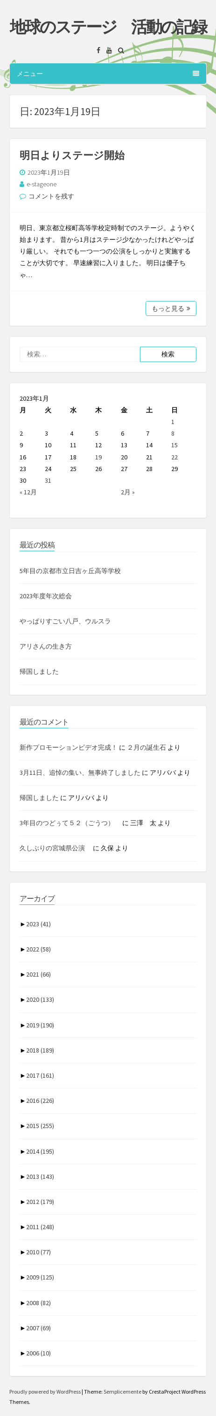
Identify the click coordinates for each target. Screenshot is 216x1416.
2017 (40, 1075)
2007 (38, 1328)
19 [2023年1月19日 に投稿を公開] (98, 457)
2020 (40, 999)
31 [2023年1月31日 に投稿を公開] (48, 480)
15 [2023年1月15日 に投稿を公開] (174, 445)
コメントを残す (51, 196)
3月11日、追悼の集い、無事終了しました (80, 772)
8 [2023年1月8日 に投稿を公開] (172, 433)
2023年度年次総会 (46, 596)
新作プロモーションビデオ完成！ (69, 747)
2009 (40, 1277)
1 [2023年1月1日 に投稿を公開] (172, 421)
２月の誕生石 (146, 747)
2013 (40, 1176)
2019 (40, 1025)
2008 (38, 1303)
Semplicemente (122, 1391)
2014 (40, 1151)
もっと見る (171, 308)
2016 (40, 1100)
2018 (40, 1050)
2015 (40, 1126)
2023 (38, 924)
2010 (38, 1252)
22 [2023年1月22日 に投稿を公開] (174, 457)
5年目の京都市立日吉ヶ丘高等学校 (70, 571)
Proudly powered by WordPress (45, 1391)
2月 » (128, 492)
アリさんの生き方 (46, 646)
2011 (40, 1227)
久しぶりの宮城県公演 (55, 848)
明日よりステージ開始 (72, 155)
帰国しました (39, 671)
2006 (38, 1353)
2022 (38, 949)
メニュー (108, 73)
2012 (40, 1201)
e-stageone (41, 184)
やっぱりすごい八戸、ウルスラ (65, 621)
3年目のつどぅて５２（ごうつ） (70, 823)
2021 (38, 974)
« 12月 (28, 492)
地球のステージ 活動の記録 (108, 27)
